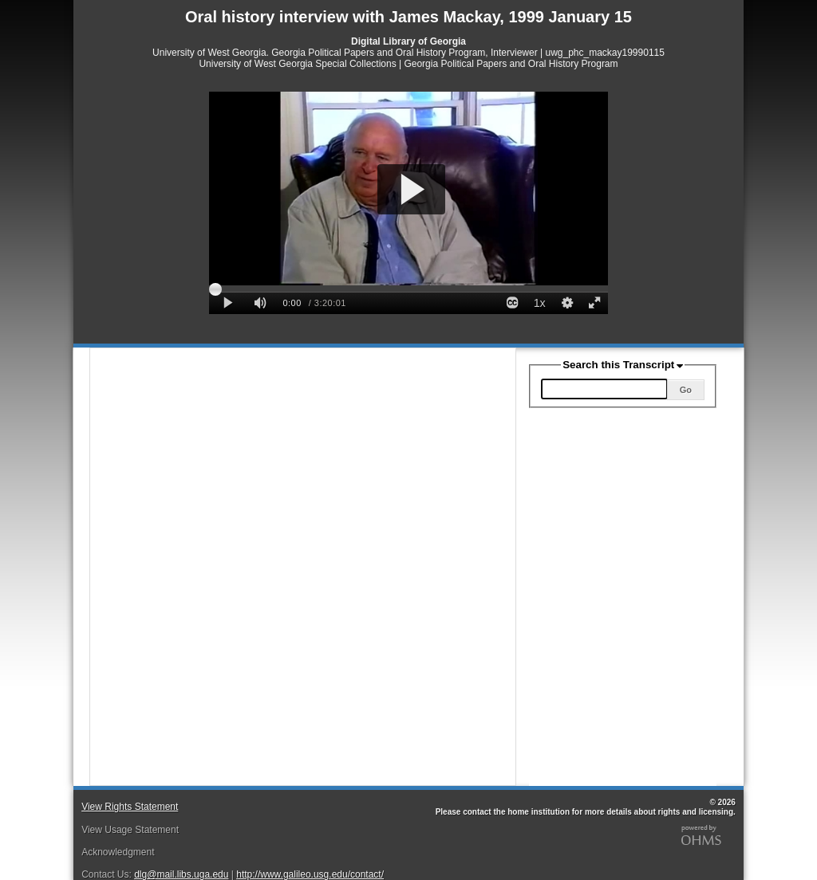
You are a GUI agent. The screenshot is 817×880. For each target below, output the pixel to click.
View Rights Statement (129, 806)
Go (686, 390)
